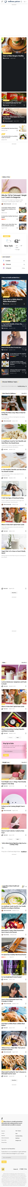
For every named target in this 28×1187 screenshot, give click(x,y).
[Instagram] (14, 268)
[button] (22, 39)
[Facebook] (14, 260)
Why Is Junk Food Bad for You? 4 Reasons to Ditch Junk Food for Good (13, 1073)
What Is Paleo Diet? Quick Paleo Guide (12, 524)
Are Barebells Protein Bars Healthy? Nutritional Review (18, 354)
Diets (3, 662)
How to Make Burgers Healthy (13, 56)
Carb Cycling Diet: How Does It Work (9, 128)
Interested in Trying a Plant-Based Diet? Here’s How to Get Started (12, 931)
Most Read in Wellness (9, 393)
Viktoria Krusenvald (9, 121)
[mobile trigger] (2, 1)
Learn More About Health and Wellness (10, 886)
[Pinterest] (14, 264)
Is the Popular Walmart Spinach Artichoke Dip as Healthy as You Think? (8, 209)
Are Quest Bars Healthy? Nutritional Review (13, 954)
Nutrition (6, 100)
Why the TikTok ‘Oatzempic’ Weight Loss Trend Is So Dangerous (14, 196)
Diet (3, 126)
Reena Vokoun (6, 934)
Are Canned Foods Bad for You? (12, 103)
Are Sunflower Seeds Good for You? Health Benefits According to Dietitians (13, 907)
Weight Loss (5, 192)
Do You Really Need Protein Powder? (11, 977)
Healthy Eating (7, 53)
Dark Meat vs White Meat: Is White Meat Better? (12, 300)
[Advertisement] (14, 20)
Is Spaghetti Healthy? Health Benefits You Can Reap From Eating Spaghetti (18, 363)
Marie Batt (7, 58)
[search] (21, 1)
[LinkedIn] (26, 1169)
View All (23, 393)
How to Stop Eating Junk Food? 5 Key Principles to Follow (11, 1000)
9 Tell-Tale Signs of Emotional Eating (12, 498)
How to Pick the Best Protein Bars (11, 347)
